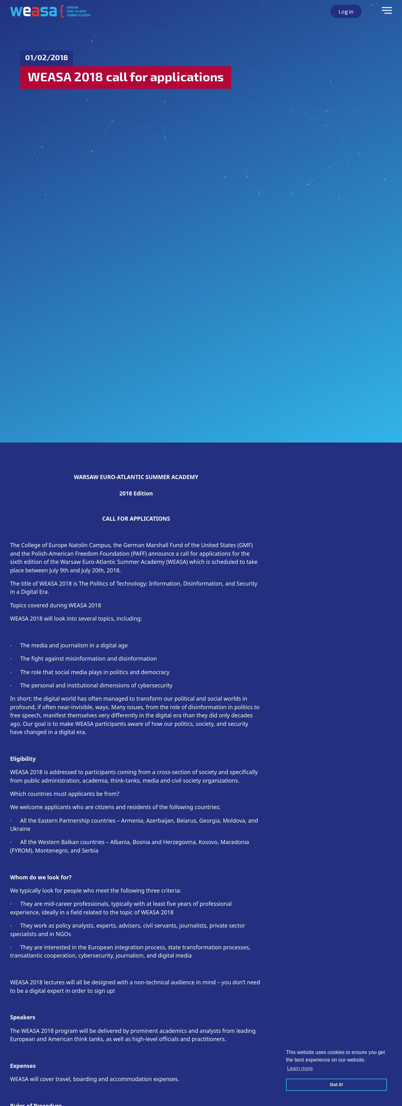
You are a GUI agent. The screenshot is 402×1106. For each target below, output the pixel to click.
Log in (346, 11)
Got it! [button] (336, 1084)
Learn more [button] (300, 1068)
